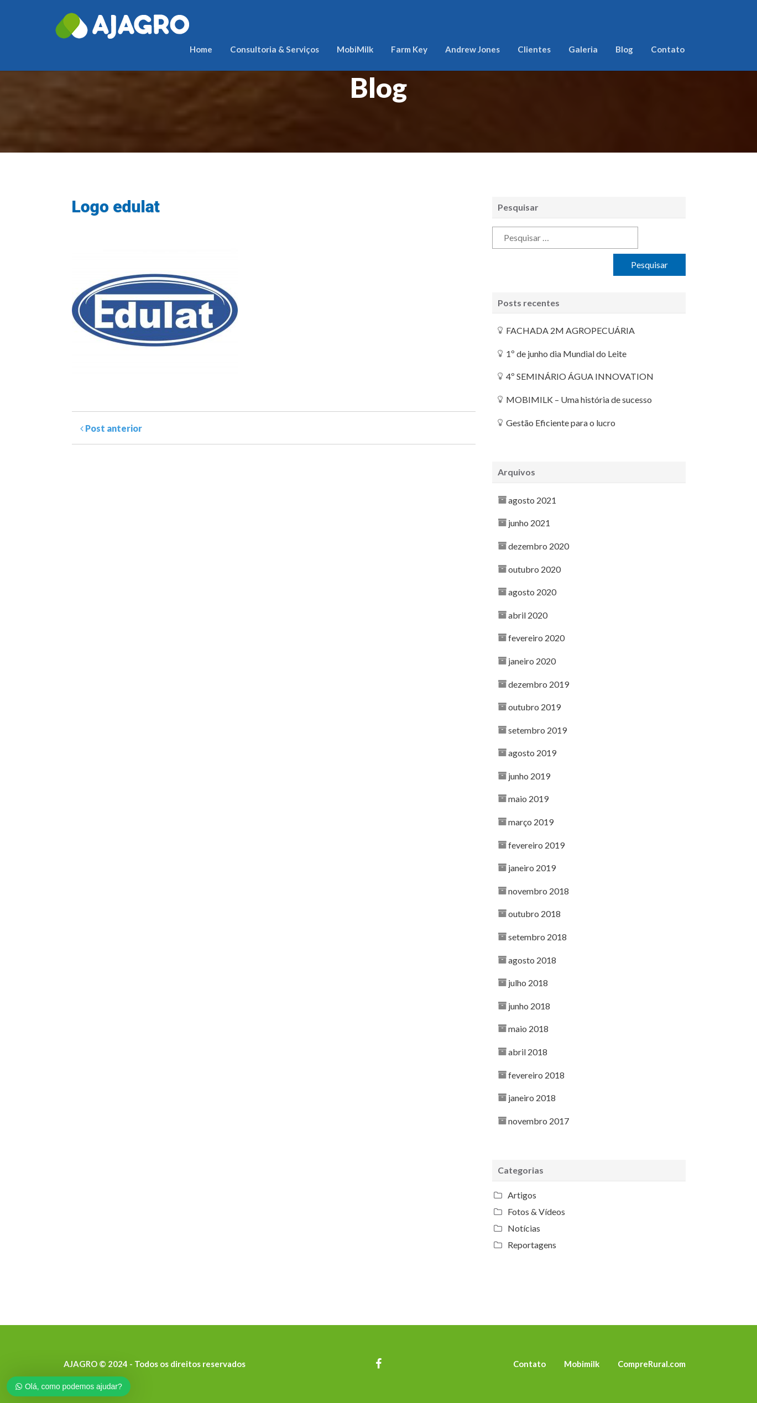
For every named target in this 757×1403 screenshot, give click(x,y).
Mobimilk (581, 1364)
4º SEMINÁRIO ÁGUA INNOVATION (580, 376)
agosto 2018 (532, 960)
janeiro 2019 (532, 867)
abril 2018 (527, 1051)
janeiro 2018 (532, 1097)
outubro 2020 (534, 569)
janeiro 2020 (532, 661)
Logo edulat (116, 206)
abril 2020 (527, 615)
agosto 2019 (532, 752)
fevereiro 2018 (536, 1075)
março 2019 (531, 821)
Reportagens (532, 1244)
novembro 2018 (538, 891)
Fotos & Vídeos (536, 1211)
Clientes (534, 49)
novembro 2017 (538, 1121)
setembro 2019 (537, 730)
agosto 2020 (532, 592)
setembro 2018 (537, 936)
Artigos (522, 1195)
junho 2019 (529, 776)
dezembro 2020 (538, 546)
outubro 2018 (534, 913)
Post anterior (111, 428)
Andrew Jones (472, 49)
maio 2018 (528, 1028)
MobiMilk (355, 49)
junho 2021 (529, 522)
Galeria (583, 49)
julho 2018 (528, 982)
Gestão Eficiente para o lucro (560, 422)
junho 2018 (529, 1006)
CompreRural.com (652, 1364)
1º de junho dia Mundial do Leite (566, 353)
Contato (668, 49)
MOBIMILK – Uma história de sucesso (579, 399)
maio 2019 (528, 798)
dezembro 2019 (538, 684)
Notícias (524, 1228)
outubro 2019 (534, 707)
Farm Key (409, 49)
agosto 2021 (532, 500)
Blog (624, 49)
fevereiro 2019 (536, 845)
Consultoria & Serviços (274, 49)
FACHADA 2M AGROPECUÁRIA (570, 330)
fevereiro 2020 (536, 637)
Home (201, 49)
